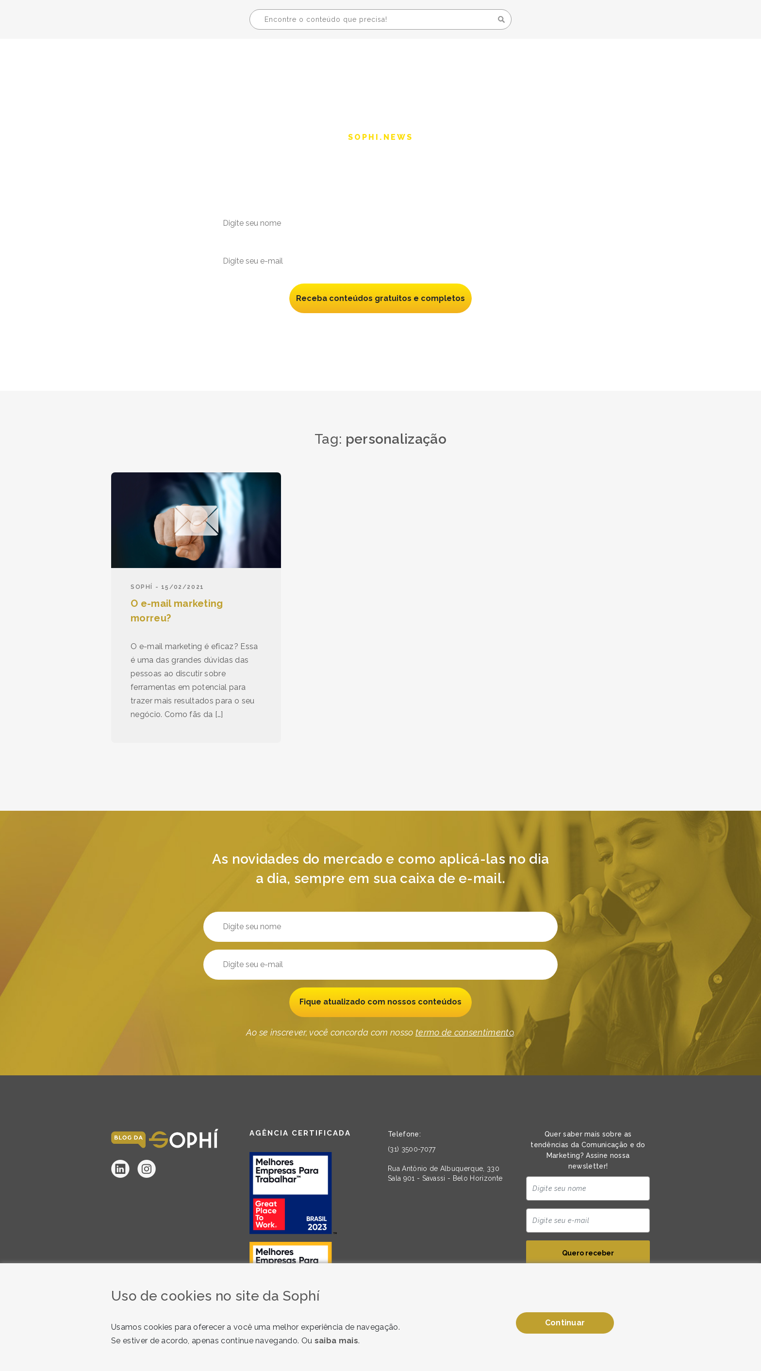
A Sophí (521, 61)
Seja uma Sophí (595, 61)
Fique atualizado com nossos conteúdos (380, 1002)
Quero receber (588, 1253)
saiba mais (336, 1340)
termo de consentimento (464, 329)
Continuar (565, 1322)
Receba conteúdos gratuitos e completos (380, 298)
